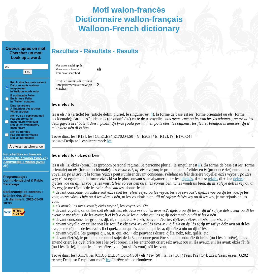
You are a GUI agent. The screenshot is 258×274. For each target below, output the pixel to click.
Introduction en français (22, 154)
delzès (238, 179)
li (151, 114)
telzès (212, 179)
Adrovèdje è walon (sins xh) (25, 158)
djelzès (187, 179)
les (109, 141)
